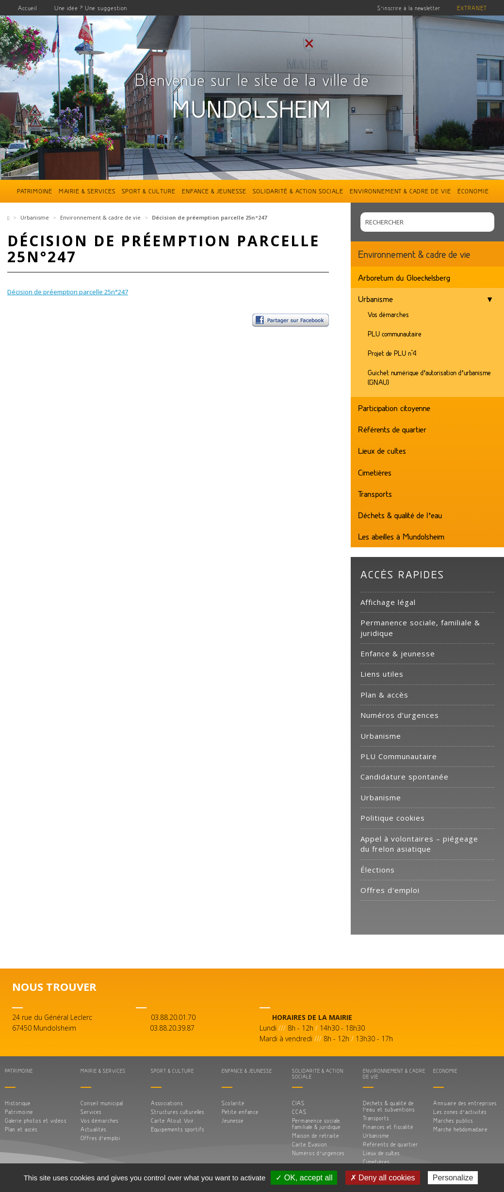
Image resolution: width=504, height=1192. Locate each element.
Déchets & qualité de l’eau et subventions (389, 1106)
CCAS (299, 1112)
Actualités (93, 1129)
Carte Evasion (309, 1144)
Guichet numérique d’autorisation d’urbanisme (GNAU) (429, 377)
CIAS (298, 1103)
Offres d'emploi (390, 890)
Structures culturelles (177, 1112)
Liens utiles (382, 674)
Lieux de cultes (382, 450)
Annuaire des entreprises (465, 1103)
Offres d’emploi (101, 1138)
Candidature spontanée (404, 776)
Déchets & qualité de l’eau (400, 515)
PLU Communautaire (398, 756)
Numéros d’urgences (399, 715)
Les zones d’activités (460, 1112)
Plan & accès (384, 694)
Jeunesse (233, 1120)
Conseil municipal (102, 1103)
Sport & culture (149, 191)
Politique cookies (392, 818)
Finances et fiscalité (388, 1127)
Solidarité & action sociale (298, 191)
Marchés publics (453, 1120)
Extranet (472, 8)
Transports (375, 493)
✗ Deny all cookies (382, 1178)
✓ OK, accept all (304, 1178)
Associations (167, 1103)
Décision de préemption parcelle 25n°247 (67, 291)
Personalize (453, 1178)
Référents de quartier (392, 429)
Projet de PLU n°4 (392, 353)
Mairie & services (87, 191)
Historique (18, 1103)
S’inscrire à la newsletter (408, 8)
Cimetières (374, 472)
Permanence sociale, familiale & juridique (420, 627)
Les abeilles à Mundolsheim (401, 536)
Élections (377, 869)
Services (91, 1112)
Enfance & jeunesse (214, 191)
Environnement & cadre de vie (400, 191)
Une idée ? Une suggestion (90, 7)
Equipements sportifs (177, 1129)
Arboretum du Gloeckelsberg (404, 277)
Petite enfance (240, 1112)
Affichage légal (388, 602)
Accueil (27, 7)
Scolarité (233, 1103)
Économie (473, 191)
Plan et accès (21, 1129)
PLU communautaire (395, 334)
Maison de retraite (315, 1135)
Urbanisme (34, 217)
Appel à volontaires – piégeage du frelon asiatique (419, 844)
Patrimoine (34, 191)
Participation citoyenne (394, 408)
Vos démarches (388, 314)
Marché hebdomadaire (460, 1129)
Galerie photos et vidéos (35, 1120)
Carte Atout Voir (172, 1120)
